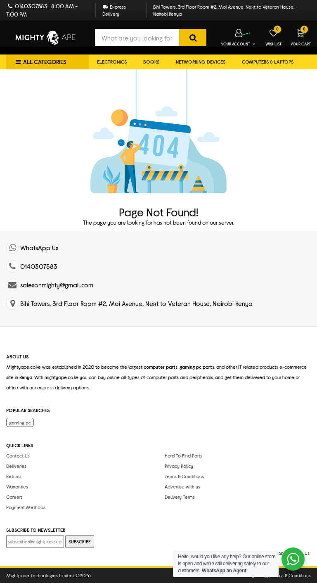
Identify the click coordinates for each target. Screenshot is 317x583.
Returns (13, 476)
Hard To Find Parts (183, 455)
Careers (14, 497)
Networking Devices (200, 61)
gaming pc (20, 422)
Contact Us (18, 455)
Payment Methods (25, 507)
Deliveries (16, 466)
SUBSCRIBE (80, 541)
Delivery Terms (180, 497)
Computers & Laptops (267, 61)
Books (151, 61)
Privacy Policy (179, 466)
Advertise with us (182, 486)
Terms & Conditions (184, 476)
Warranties (17, 486)
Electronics (112, 61)
